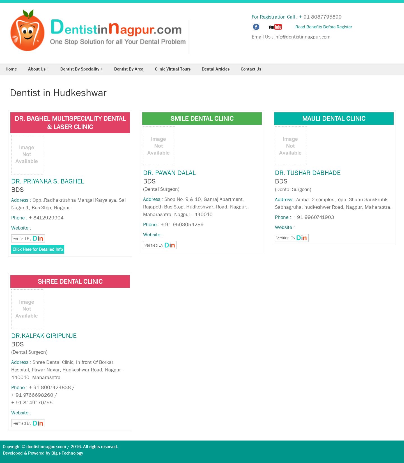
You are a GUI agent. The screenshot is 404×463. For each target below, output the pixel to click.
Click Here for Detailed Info (38, 249)
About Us (36, 69)
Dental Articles (215, 69)
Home (11, 69)
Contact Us (251, 69)
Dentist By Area (129, 69)
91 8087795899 (323, 17)
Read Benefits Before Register (323, 27)
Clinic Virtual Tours (172, 69)
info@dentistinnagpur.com (302, 37)
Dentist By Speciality (79, 69)
